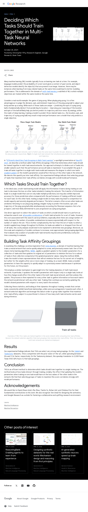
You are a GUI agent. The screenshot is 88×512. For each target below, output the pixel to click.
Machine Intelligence (11, 405)
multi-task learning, (49, 91)
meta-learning (50, 246)
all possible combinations (32, 215)
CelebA (77, 351)
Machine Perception (11, 408)
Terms (57, 499)
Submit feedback (21, 506)
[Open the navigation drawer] (3, 3)
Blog (11, 14)
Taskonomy (8, 354)
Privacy (50, 499)
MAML (32, 251)
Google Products (38, 499)
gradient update (10, 173)
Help (8, 506)
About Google (22, 499)
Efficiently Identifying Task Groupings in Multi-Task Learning (30, 160)
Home (6, 14)
